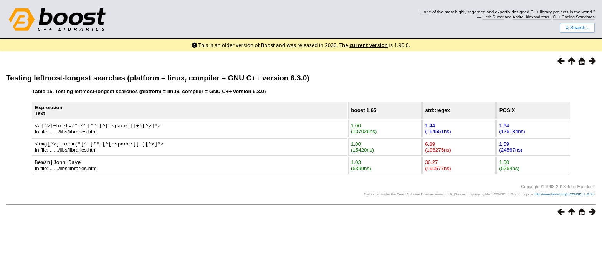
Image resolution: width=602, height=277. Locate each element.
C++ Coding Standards (574, 17)
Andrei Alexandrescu (532, 17)
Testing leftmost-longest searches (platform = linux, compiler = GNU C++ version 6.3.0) (157, 78)
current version (368, 45)
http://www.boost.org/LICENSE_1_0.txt (564, 193)
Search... (577, 27)
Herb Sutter (493, 17)
